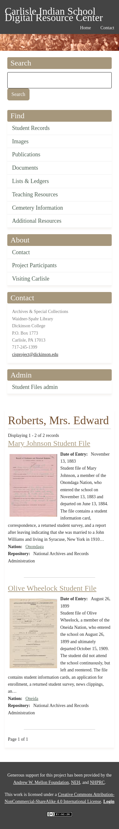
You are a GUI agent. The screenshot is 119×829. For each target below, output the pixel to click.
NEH (75, 782)
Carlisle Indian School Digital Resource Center (54, 12)
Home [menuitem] (85, 27)
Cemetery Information (37, 208)
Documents (25, 168)
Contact (21, 252)
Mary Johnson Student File (49, 443)
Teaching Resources (35, 194)
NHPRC (97, 782)
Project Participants (34, 265)
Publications (26, 154)
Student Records (31, 128)
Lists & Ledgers (30, 181)
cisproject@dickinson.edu (35, 354)
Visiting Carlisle (30, 278)
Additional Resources (36, 221)
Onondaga (34, 546)
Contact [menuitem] (107, 27)
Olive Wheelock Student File (52, 588)
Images (20, 141)
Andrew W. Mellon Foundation (41, 782)
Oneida (31, 698)
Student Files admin (35, 387)
